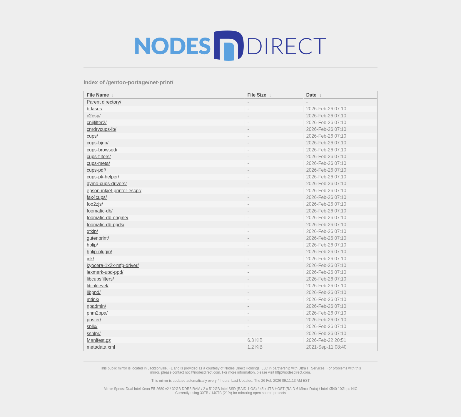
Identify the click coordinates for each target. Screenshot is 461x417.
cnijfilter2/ (97, 122)
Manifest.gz (99, 340)
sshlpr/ (94, 333)
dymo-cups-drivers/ (107, 183)
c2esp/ (94, 115)
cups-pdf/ (96, 170)
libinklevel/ (97, 285)
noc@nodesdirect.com (202, 372)
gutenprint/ (98, 238)
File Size (257, 94)
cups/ (92, 136)
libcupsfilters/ (100, 278)
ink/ (90, 258)
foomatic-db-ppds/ (105, 224)
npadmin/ (96, 306)
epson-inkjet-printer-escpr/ (114, 190)
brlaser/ (94, 108)
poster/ (94, 319)
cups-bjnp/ (97, 142)
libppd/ (94, 292)
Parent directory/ (104, 101)
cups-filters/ (99, 156)
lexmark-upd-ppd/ (105, 272)
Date (311, 94)
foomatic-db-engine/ (107, 217)
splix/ (92, 326)
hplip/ (92, 244)
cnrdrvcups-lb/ (101, 129)
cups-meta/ (98, 163)
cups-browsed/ (102, 149)
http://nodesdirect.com (292, 372)
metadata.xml (101, 347)
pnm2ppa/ (97, 312)
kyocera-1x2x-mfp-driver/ (113, 265)
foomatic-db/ (100, 210)
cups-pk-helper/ (103, 176)
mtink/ (93, 299)
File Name (98, 94)
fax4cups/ (97, 197)
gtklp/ (92, 231)
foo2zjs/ (95, 204)
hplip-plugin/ (99, 251)
